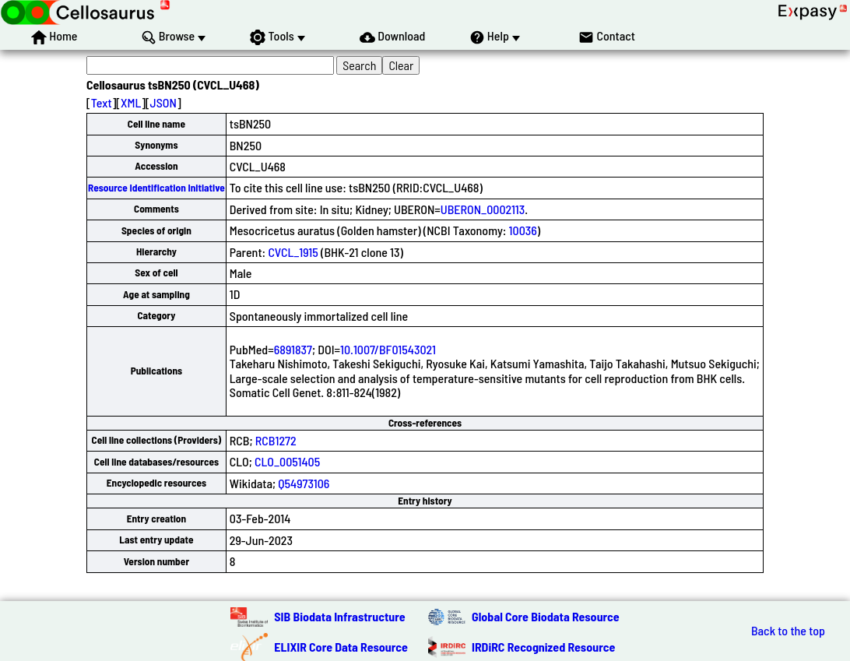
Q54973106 (303, 483)
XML (131, 102)
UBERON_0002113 (483, 209)
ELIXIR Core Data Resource (341, 646)
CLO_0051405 (287, 461)
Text (101, 102)
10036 (523, 230)
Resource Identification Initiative (156, 187)
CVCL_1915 (293, 251)
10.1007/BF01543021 (388, 349)
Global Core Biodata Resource (546, 616)
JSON (163, 102)
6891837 (293, 349)
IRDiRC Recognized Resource (543, 646)
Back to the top (788, 631)
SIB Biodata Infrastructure (339, 616)
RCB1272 (276, 440)
